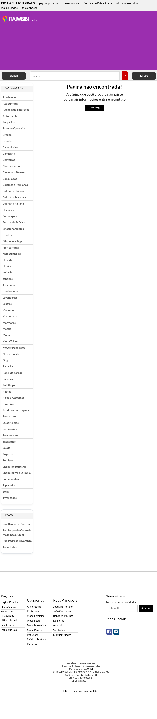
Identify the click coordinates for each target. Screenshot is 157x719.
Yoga (6, 491)
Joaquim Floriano (63, 606)
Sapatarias (9, 441)
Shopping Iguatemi (14, 466)
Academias (9, 97)
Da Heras (58, 620)
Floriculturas (11, 247)
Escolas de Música (14, 222)
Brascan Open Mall (14, 128)
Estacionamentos (13, 228)
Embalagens (10, 216)
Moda (6, 335)
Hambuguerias (12, 253)
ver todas (10, 497)
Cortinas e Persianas (15, 184)
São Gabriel (59, 630)
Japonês (8, 278)
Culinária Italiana (13, 203)
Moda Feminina (36, 615)
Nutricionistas (11, 354)
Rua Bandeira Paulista (16, 524)
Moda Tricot (10, 341)
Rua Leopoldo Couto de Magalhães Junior (17, 532)
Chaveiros (9, 159)
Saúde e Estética (36, 639)
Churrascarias (11, 166)
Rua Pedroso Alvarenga (17, 540)
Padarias (8, 366)
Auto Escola (10, 116)
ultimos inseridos (127, 3)
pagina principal (49, 3)
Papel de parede (12, 372)
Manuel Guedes (62, 634)
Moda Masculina (36, 625)
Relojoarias (10, 429)
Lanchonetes (10, 291)
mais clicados (9, 7)
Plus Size (8, 404)
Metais (7, 328)
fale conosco (30, 7)
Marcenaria (10, 316)
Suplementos (11, 479)
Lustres (7, 303)
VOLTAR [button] (94, 108)
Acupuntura (10, 103)
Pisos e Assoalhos (13, 397)
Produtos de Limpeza (16, 410)
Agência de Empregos (16, 109)
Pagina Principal (10, 602)
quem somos (71, 3)
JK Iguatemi (10, 285)
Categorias (14, 87)
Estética (7, 235)
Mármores (9, 322)
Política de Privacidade (97, 3)
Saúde (6, 447)
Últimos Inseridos (11, 620)
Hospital (8, 260)
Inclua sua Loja (9, 629)
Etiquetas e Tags (12, 241)
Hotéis (7, 266)
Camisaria (9, 153)
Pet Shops (9, 385)
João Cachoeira (62, 611)
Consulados (10, 178)
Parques (8, 379)
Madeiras (8, 310)
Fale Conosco (8, 625)
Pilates (7, 391)
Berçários (9, 122)
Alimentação (34, 606)
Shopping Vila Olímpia (17, 472)
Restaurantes (11, 435)
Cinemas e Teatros (14, 172)
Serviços (8, 460)
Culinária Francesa (14, 197)
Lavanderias (10, 297)
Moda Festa (34, 620)
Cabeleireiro (10, 147)
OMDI (90, 669)
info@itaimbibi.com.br (85, 663)
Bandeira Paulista (63, 615)
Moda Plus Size (35, 630)
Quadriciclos (11, 422)
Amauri (57, 625)
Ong (5, 360)
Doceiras (8, 210)
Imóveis (7, 272)
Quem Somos (8, 607)
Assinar (146, 608)
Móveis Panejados (14, 347)
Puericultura (10, 416)
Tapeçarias (9, 485)
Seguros (8, 454)
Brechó (7, 134)
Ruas (144, 76)
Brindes (7, 141)
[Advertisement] (98, 41)
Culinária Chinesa (13, 191)
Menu (13, 76)
